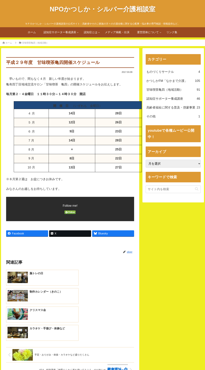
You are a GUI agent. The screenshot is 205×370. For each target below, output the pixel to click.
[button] (196, 189)
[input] (173, 189)
